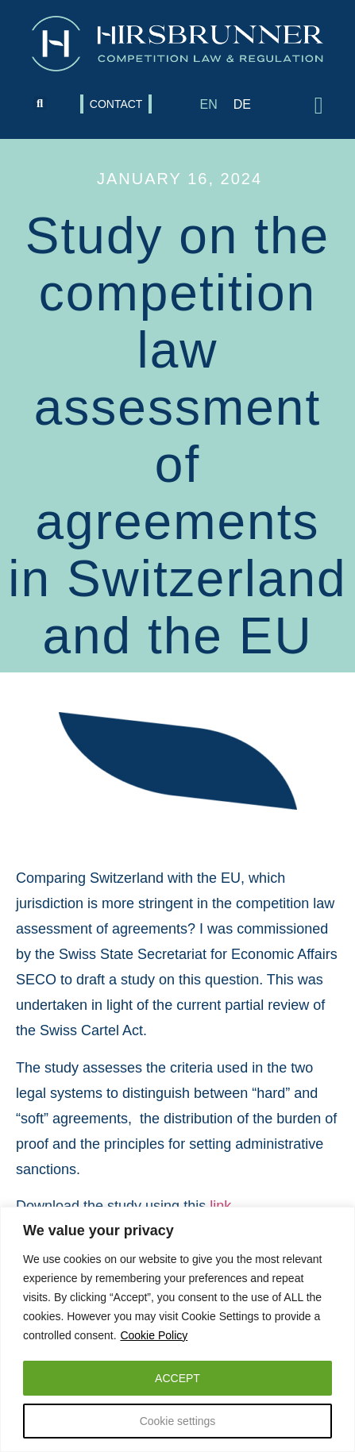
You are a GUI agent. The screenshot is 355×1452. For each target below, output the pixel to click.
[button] (40, 103)
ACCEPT (177, 1378)
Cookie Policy (153, 1335)
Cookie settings (178, 1421)
